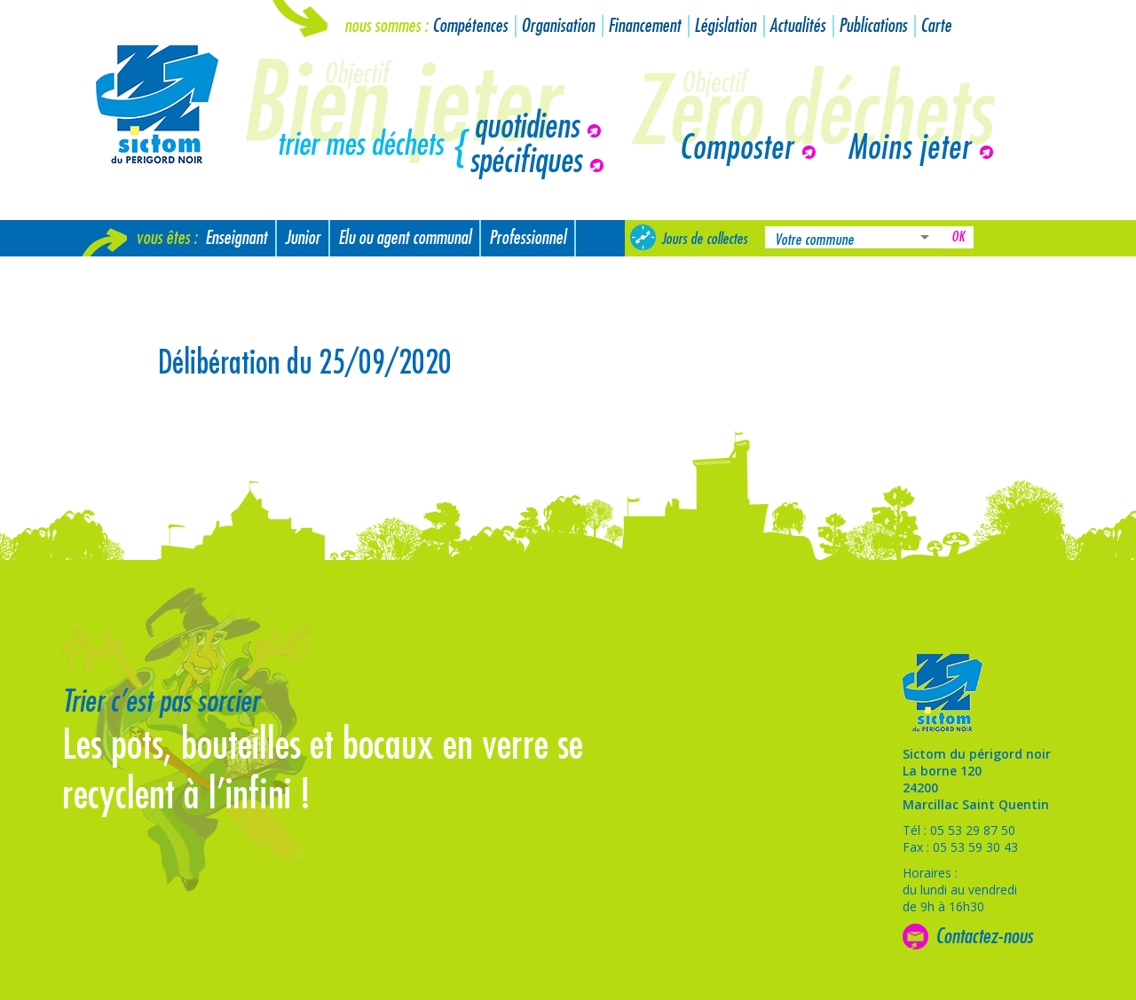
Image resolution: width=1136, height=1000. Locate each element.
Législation (725, 26)
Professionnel (527, 238)
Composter (736, 148)
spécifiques (525, 161)
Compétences (470, 26)
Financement (644, 26)
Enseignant (236, 238)
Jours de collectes (704, 239)
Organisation (558, 26)
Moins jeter (909, 148)
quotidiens (526, 127)
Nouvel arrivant (135, 274)
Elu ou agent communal (404, 238)
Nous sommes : (386, 26)
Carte (935, 26)
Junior (302, 238)
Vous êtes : (166, 238)
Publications (873, 26)
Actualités (797, 26)
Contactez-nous (984, 936)
